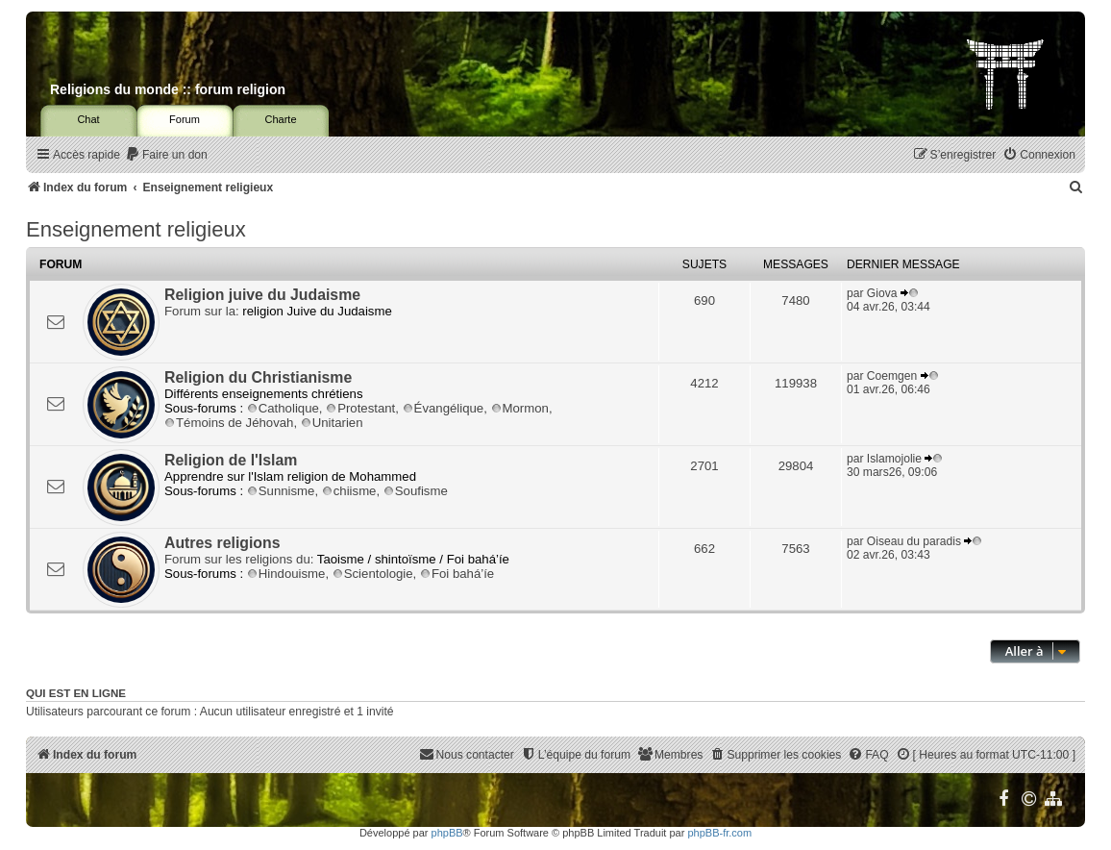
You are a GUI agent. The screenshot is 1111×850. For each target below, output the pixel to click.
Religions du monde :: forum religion (167, 89)
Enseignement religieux (136, 229)
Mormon (520, 408)
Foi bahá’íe (457, 573)
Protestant (360, 408)
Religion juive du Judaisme (262, 295)
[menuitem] (166, 155)
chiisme (349, 491)
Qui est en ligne (76, 693)
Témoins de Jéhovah (228, 422)
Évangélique (443, 408)
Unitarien (332, 422)
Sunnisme (281, 491)
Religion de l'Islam (230, 460)
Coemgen (892, 376)
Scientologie (373, 573)
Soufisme (415, 491)
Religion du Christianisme (258, 377)
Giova (882, 293)
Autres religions (222, 543)
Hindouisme (286, 573)
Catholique (283, 408)
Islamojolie (894, 458)
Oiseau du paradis (914, 541)
